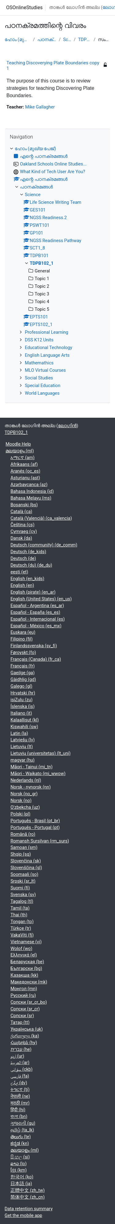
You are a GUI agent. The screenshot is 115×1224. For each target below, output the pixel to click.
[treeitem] (57, 271)
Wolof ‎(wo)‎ (21, 948)
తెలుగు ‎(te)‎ (20, 1136)
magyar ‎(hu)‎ (22, 760)
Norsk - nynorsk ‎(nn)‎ (30, 787)
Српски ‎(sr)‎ (22, 1015)
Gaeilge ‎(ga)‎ (22, 672)
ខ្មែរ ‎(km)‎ (18, 1170)
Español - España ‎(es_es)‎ (35, 612)
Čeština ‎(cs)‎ (22, 524)
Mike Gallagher (40, 107)
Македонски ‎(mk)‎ (28, 982)
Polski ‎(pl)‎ (20, 814)
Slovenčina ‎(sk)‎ (25, 861)
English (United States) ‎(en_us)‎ (41, 599)
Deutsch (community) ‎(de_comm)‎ (43, 545)
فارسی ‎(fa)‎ (19, 1076)
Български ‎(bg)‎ (26, 968)
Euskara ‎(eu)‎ (22, 632)
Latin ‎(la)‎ (19, 733)
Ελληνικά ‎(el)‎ (23, 955)
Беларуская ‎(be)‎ (27, 961)
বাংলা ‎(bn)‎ (18, 1116)
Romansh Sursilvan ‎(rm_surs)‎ (39, 841)
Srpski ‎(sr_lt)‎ (22, 881)
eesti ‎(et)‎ (19, 572)
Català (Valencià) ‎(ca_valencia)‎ (41, 518)
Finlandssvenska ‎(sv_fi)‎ (33, 645)
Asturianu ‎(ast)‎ (25, 478)
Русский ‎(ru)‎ (23, 995)
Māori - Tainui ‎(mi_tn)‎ (31, 767)
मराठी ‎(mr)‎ (19, 1103)
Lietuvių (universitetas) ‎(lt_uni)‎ (40, 753)
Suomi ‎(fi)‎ (20, 888)
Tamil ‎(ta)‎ (19, 908)
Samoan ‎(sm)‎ (23, 847)
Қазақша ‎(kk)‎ (24, 975)
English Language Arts (47, 355)
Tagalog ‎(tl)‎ (21, 901)
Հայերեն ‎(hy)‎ (23, 1042)
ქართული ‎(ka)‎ (24, 1036)
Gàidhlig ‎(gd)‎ (23, 679)
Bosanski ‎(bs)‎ (24, 504)
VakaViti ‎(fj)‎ (22, 935)
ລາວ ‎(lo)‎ (18, 1163)
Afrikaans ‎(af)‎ (24, 464)
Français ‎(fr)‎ (22, 666)
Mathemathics (39, 363)
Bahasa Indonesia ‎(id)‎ (32, 491)
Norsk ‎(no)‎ (21, 800)
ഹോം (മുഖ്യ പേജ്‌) (18, 39)
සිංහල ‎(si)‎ (20, 1157)
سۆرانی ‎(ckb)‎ (21, 1069)
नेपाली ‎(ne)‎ (20, 1096)
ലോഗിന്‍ (67, 425)
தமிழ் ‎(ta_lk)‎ (22, 1130)
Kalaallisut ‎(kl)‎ (24, 720)
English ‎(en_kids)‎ (27, 578)
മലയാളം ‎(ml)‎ (20, 451)
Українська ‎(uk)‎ (26, 1029)
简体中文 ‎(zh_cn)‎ (27, 1197)
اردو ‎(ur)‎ (17, 1056)
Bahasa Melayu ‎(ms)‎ (30, 498)
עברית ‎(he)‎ (21, 1049)
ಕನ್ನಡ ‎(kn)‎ (19, 1143)
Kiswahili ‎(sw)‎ (24, 726)
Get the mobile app (23, 1215)
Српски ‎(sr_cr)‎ (25, 1009)
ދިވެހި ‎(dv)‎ (18, 1082)
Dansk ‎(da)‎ (21, 538)
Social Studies (39, 378)
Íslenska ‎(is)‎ (22, 706)
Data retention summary (29, 1208)
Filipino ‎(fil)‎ (21, 639)
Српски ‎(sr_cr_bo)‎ (28, 1002)
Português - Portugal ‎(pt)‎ (34, 827)
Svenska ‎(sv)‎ (23, 894)
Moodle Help (18, 444)
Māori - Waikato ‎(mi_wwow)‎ (37, 773)
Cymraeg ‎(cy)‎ (23, 531)
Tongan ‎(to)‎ (21, 921)
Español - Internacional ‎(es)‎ (37, 619)
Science (67, 39)
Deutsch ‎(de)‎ (23, 558)
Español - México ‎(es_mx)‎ (35, 626)
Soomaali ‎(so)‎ (24, 874)
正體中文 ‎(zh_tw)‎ (27, 1190)
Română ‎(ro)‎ (22, 834)
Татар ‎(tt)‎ (19, 1022)
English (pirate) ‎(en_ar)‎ (33, 592)
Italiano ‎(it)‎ (21, 713)
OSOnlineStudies (24, 7)
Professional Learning (46, 332)
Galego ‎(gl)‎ (21, 686)
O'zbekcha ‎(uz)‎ (25, 807)
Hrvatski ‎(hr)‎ (22, 693)
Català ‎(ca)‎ (21, 511)
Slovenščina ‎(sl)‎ (26, 867)
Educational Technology (48, 347)
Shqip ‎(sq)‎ (20, 854)
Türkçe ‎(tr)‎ (20, 928)
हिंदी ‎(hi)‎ (17, 1109)
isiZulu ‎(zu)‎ (21, 699)
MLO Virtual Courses (45, 370)
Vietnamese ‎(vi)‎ (26, 942)
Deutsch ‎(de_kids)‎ (28, 551)
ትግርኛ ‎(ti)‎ (19, 1089)
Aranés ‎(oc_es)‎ (25, 471)
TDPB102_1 (84, 39)
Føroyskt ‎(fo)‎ (23, 652)
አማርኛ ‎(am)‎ (22, 457)
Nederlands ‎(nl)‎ (25, 780)
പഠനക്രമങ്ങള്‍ (46, 39)
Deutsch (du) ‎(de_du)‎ (31, 565)
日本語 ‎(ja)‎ (21, 1183)
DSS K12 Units (39, 340)
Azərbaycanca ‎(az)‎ (29, 484)
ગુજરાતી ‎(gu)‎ (22, 1123)
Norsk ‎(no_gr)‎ (24, 793)
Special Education (42, 385)
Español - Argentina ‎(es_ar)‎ (37, 605)
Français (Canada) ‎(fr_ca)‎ (35, 659)
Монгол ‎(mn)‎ (23, 988)
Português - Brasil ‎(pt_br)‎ (35, 820)
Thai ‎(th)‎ (18, 915)
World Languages (42, 393)
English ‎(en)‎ (22, 585)
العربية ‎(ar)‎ (19, 1062)
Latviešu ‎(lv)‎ (22, 740)
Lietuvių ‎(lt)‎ (21, 746)
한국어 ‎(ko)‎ (21, 1177)
